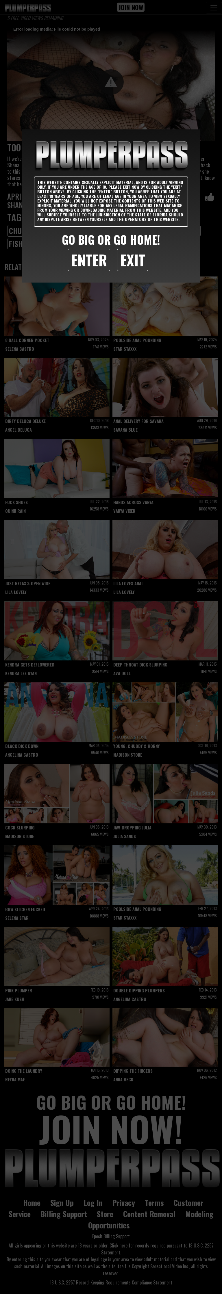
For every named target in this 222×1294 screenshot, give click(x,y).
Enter (89, 259)
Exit (132, 259)
